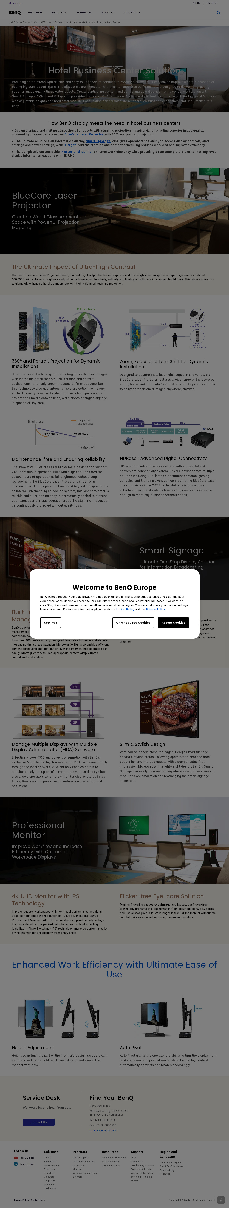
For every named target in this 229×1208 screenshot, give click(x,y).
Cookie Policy (125, 609)
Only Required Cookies (133, 623)
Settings (50, 623)
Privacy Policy (155, 609)
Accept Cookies (173, 623)
